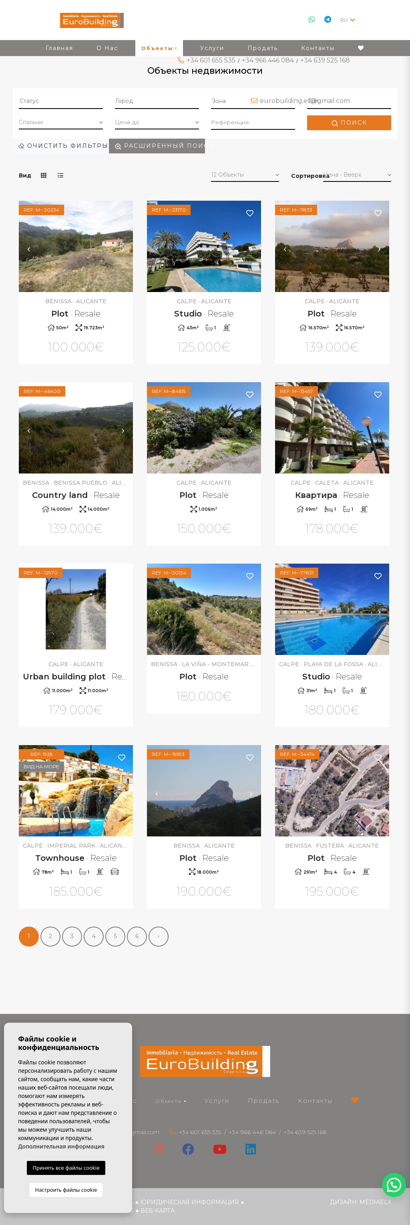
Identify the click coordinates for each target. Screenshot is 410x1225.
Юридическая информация (189, 1202)
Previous (29, 246)
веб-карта (158, 1210)
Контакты (315, 1100)
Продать (263, 1100)
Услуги (217, 1100)
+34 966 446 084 (268, 60)
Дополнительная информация (61, 1146)
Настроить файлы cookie (66, 1189)
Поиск (349, 123)
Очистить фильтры (63, 145)
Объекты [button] (169, 1101)
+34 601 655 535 (211, 60)
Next (123, 246)
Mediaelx (375, 1202)
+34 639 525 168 (325, 60)
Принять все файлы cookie (65, 1167)
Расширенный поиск (160, 146)
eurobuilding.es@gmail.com (305, 101)
